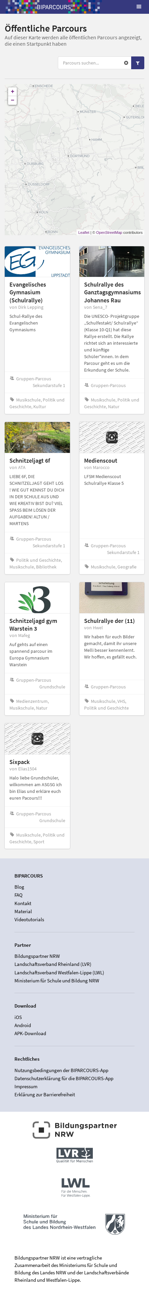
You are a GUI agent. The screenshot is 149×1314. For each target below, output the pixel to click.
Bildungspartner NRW (37, 956)
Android (22, 1025)
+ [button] (12, 92)
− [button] (12, 100)
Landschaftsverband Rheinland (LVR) (52, 964)
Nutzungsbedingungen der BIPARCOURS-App (61, 1070)
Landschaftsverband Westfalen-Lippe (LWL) (59, 972)
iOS (18, 1017)
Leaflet (83, 232)
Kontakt (22, 903)
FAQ (18, 895)
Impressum (25, 1086)
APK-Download (30, 1033)
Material (23, 911)
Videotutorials (29, 919)
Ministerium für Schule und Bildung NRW (56, 980)
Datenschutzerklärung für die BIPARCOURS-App (63, 1078)
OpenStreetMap (109, 232)
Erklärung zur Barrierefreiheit (44, 1094)
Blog (19, 887)
